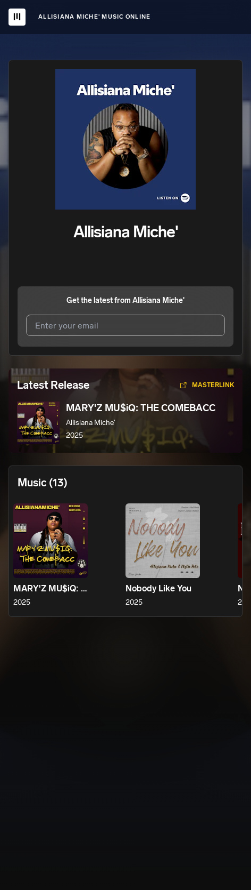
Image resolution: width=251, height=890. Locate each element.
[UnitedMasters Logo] (17, 17)
